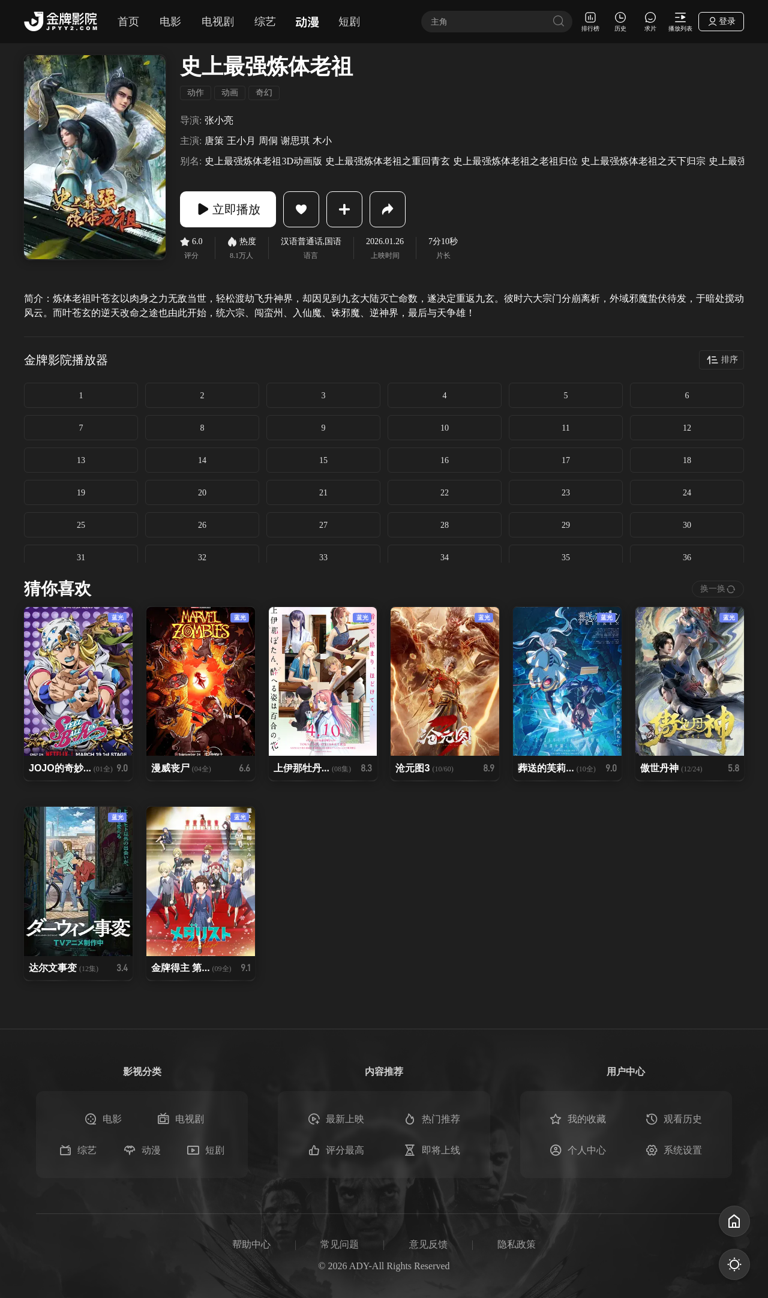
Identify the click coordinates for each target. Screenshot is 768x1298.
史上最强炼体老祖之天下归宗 (643, 161)
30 (687, 525)
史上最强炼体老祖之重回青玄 (387, 161)
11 (565, 427)
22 (444, 492)
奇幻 (264, 92)
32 (202, 557)
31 (81, 557)
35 (566, 557)
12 (687, 427)
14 (202, 460)
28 (444, 525)
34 (444, 557)
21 (323, 492)
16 (444, 460)
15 (323, 460)
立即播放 (228, 209)
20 (202, 492)
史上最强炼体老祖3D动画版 (263, 161)
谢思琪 (295, 141)
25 (81, 525)
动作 (195, 92)
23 (566, 492)
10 (444, 427)
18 (687, 460)
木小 (322, 141)
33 (323, 557)
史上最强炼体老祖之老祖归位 (515, 161)
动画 (229, 92)
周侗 (268, 141)
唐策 (214, 141)
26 (202, 525)
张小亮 (219, 120)
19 (81, 492)
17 (566, 460)
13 (81, 460)
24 (687, 492)
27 (323, 525)
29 (566, 525)
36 (687, 557)
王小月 (241, 141)
